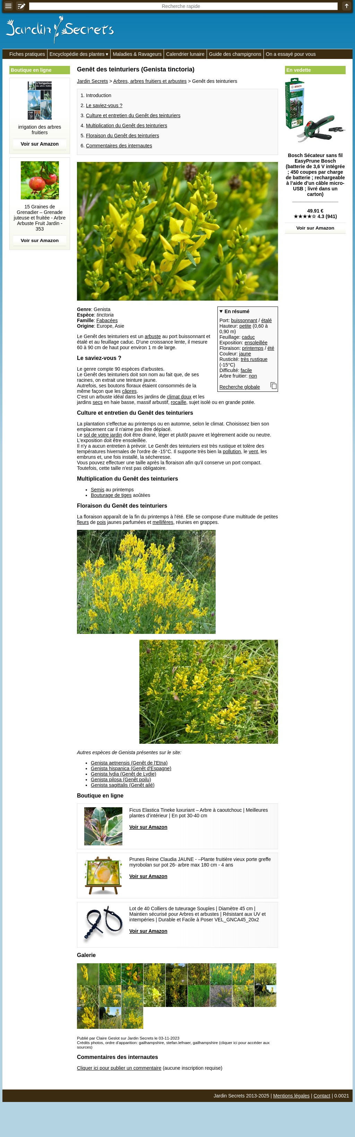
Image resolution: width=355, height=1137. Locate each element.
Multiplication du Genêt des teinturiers (126, 125)
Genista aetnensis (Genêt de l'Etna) (129, 763)
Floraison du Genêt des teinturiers (122, 135)
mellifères (163, 522)
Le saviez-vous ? (104, 105)
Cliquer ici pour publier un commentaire (119, 1068)
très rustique (254, 359)
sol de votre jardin (103, 435)
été (271, 348)
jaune (245, 353)
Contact (322, 1096)
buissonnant (244, 320)
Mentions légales (291, 1096)
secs (98, 402)
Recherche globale (239, 387)
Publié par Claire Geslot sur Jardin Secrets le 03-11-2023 (128, 1038)
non (253, 376)
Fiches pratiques (27, 54)
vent (253, 451)
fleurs (83, 522)
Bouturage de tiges (111, 495)
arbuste (153, 336)
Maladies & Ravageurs (137, 54)
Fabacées (107, 320)
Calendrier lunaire (185, 54)
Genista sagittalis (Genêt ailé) (123, 785)
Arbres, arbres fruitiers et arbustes (150, 81)
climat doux (179, 396)
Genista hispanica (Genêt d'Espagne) (131, 768)
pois (101, 522)
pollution (232, 451)
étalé (266, 320)
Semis (97, 489)
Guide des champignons (235, 54)
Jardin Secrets (92, 81)
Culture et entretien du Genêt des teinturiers (133, 115)
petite (245, 326)
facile (246, 370)
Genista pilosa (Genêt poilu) (121, 779)
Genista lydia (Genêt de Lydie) (123, 774)
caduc (248, 337)
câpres (129, 391)
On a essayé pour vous (291, 54)
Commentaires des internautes (119, 145)
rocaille (178, 402)
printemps (252, 348)
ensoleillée (255, 342)
